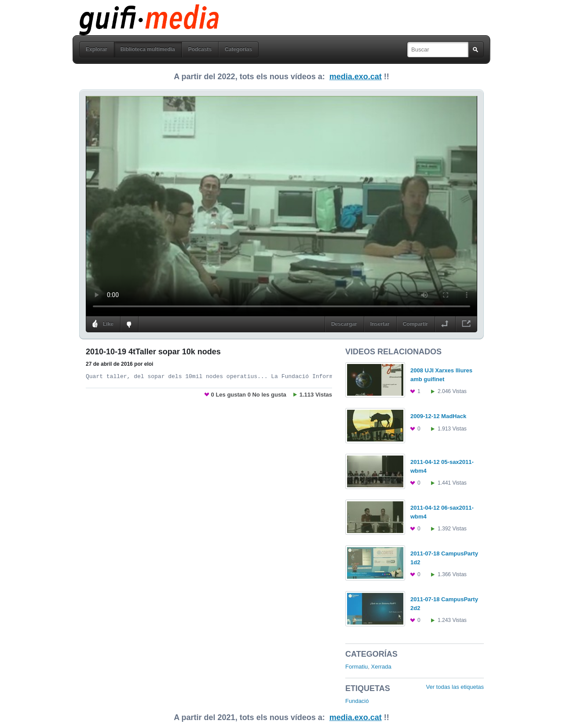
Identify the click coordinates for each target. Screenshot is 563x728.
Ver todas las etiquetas (455, 687)
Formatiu (356, 666)
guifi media (126, 10)
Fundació (357, 701)
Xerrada (381, 666)
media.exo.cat (355, 76)
